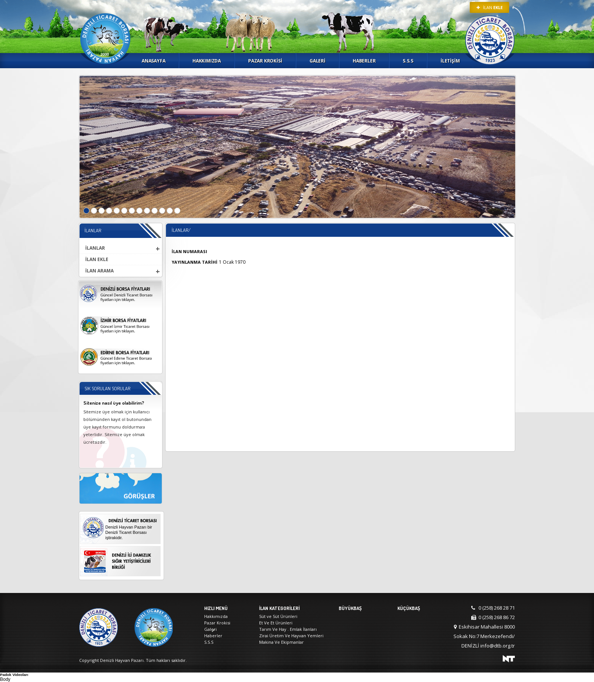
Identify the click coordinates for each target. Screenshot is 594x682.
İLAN (490, 7)
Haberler (364, 61)
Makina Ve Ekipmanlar (281, 642)
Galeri (317, 61)
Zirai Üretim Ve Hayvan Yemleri (291, 635)
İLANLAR (95, 248)
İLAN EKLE (96, 259)
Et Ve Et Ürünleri (275, 623)
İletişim (450, 61)
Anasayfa (153, 61)
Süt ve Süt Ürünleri (278, 616)
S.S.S (408, 61)
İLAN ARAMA (99, 270)
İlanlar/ (181, 230)
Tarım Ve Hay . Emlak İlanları (288, 629)
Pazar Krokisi (265, 61)
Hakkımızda (206, 61)
